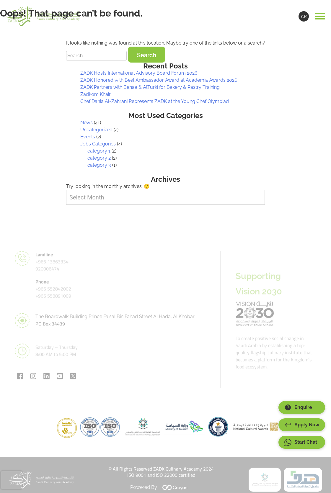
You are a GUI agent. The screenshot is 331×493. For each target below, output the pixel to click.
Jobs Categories (98, 144)
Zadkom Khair (95, 94)
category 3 (99, 165)
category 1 (98, 151)
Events (87, 137)
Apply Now (301, 424)
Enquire (298, 407)
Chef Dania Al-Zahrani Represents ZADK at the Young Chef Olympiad (154, 101)
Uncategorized (96, 129)
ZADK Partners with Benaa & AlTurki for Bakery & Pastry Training (150, 87)
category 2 (99, 158)
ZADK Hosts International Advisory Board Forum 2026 (139, 73)
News (86, 122)
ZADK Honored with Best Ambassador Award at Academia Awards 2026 (158, 80)
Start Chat (300, 442)
